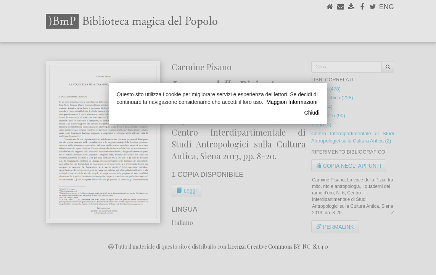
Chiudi (312, 113)
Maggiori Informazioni (291, 102)
